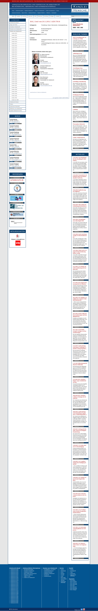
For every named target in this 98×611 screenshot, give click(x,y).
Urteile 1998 (14, 83)
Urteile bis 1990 (15, 99)
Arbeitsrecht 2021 (14, 576)
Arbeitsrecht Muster (32, 12)
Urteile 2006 (14, 66)
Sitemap (63, 580)
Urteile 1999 (14, 81)
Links (62, 576)
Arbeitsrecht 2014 (14, 585)
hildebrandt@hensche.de (46, 74)
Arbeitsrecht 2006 (14, 596)
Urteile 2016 (14, 45)
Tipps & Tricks (24, 12)
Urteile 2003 (14, 72)
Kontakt (62, 574)
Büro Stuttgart (73, 589)
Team (71, 572)
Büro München (73, 587)
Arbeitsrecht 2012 (14, 588)
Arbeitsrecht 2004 (14, 598)
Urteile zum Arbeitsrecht (50, 10)
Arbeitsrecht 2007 (14, 594)
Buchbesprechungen (28, 569)
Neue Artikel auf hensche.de (30, 573)
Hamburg (24, 16)
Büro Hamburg (73, 583)
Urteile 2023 (14, 33)
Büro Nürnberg (73, 588)
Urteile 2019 (14, 39)
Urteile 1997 (14, 85)
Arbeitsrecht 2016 (14, 582)
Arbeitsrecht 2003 (14, 600)
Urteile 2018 (14, 41)
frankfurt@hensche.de (16, 128)
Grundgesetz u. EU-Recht (49, 569)
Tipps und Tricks (13, 24)
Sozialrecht (46, 574)
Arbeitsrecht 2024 (14, 572)
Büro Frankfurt (73, 581)
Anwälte (57, 16)
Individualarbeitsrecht (48, 570)
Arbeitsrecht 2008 (14, 593)
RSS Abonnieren (13, 609)
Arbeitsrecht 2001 (14, 602)
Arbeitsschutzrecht (48, 572)
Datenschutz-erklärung (73, 575)
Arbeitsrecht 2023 (14, 573)
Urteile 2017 (14, 43)
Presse (57, 10)
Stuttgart (52, 16)
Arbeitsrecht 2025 (14, 570)
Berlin (13, 16)
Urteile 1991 (14, 97)
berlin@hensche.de (16, 122)
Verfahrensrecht (47, 576)
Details (16, 123)
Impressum (72, 573)
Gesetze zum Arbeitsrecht (39, 10)
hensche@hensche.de (45, 63)
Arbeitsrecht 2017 (14, 581)
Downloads (63, 570)
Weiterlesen (77, 50)
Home (13, 10)
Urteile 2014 (14, 50)
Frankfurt (18, 16)
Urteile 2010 (14, 58)
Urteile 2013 (14, 52)
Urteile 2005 (14, 68)
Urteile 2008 (14, 62)
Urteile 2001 (14, 77)
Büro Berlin (72, 580)
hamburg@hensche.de (16, 134)
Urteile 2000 (14, 79)
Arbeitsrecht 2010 (14, 590)
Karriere (62, 573)
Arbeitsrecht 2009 (14, 592)
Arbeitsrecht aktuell (19, 10)
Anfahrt (11, 123)
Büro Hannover (73, 584)
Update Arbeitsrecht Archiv (16, 110)
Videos (11, 104)
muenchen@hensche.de (17, 153)
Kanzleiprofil (54, 12)
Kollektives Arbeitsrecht (49, 573)
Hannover (30, 16)
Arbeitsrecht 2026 (14, 569)
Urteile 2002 (14, 75)
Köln (35, 16)
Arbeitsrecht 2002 (14, 601)
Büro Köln (72, 585)
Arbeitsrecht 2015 (14, 584)
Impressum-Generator (16, 12)
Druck (62, 572)
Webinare (48, 12)
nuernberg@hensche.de (17, 160)
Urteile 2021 (14, 35)
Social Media (64, 578)
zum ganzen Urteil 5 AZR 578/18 (60, 97)
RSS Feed (63, 577)
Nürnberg (46, 16)
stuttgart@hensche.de (16, 166)
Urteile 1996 (14, 87)
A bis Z (62, 569)
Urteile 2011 (14, 56)
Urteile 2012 (14, 54)
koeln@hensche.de (16, 147)
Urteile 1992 (14, 95)
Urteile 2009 (14, 60)
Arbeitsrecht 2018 (14, 580)
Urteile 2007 (14, 64)
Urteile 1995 (14, 89)
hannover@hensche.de (16, 140)
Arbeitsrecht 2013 (14, 586)
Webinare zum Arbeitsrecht (16, 108)
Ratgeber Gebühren (41, 12)
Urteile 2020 (14, 37)
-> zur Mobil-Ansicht (14, 20)
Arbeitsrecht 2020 (14, 577)
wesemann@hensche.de (46, 85)
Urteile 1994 (14, 91)
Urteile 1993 (14, 93)
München (40, 16)
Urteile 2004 (14, 70)
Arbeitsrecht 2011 (14, 589)
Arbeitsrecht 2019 (14, 578)
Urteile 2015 (14, 47)
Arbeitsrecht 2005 (14, 597)
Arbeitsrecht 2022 (14, 574)
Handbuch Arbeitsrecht (29, 10)
